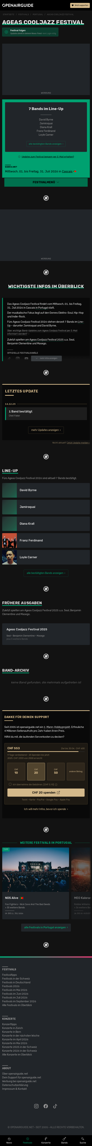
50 (56, 771)
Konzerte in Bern (11, 1031)
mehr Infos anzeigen (46, 358)
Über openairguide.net (15, 1073)
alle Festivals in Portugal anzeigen (45, 927)
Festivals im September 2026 (19, 1001)
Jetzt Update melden (78, 443)
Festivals (23, 15)
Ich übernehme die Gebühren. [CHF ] (33, 784)
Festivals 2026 (11, 986)
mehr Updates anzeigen (45, 430)
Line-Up (10, 471)
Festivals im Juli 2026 (14, 997)
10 (16, 771)
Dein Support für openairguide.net (21, 1077)
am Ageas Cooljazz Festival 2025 (44, 339)
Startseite (8, 15)
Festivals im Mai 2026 (14, 990)
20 (36, 771)
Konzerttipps (9, 1024)
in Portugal (42, 307)
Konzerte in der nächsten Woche (20, 1035)
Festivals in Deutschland (16, 982)
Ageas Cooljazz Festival (60, 15)
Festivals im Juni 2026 (15, 993)
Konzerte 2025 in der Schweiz (19, 1047)
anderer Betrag (75, 771)
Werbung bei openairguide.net (19, 1081)
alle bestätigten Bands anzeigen (45, 573)
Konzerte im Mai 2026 (14, 1043)
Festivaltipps (9, 974)
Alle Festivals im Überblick (17, 1005)
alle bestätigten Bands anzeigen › (46, 144)
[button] (46, 182)
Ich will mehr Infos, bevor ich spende (45, 809)
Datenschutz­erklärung (15, 1085)
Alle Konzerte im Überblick (17, 1054)
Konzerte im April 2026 (15, 1039)
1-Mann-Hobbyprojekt (57, 727)
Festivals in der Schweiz (16, 978)
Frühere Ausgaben (22, 603)
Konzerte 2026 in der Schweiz (19, 1050)
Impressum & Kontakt (14, 1088)
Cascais (67, 171)
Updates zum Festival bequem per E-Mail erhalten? (48, 156)
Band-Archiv (15, 670)
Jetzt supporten (80, 5)
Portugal (38, 15)
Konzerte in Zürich (12, 1028)
